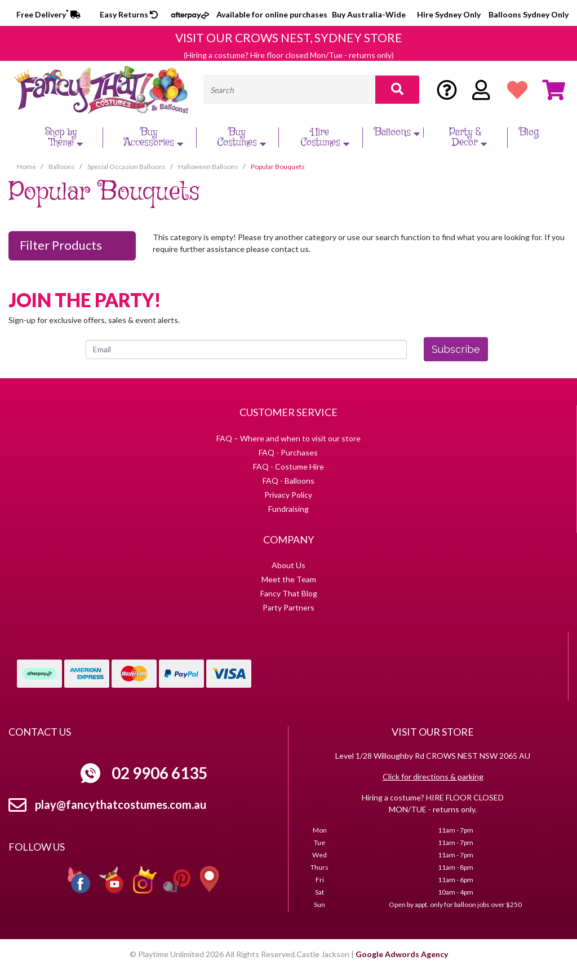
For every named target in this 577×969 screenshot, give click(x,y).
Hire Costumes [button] (326, 137)
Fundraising (288, 509)
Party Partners (288, 607)
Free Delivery (48, 14)
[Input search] (289, 89)
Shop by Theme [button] (65, 137)
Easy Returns (129, 14)
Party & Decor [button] (469, 137)
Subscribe (456, 349)
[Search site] (397, 89)
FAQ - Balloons (288, 480)
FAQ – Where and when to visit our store (288, 438)
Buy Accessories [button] (154, 137)
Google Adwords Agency (402, 954)
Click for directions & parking (433, 776)
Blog (529, 132)
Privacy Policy (288, 494)
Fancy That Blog (288, 593)
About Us (288, 565)
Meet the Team (288, 579)
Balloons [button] (398, 132)
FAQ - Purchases (288, 452)
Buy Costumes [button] (243, 137)
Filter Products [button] (61, 245)
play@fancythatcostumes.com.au (120, 804)
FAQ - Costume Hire (288, 466)
